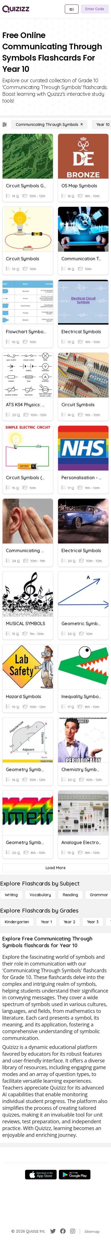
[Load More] (55, 867)
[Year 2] (69, 921)
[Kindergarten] (17, 921)
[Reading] (70, 894)
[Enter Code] (95, 9)
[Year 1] (46, 921)
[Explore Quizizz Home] (15, 9)
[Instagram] (72, 1231)
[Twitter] (53, 1231)
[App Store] (41, 1174)
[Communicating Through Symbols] (49, 124)
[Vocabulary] (40, 894)
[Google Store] (74, 1174)
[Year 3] (92, 921)
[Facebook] (63, 1231)
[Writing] (11, 894)
